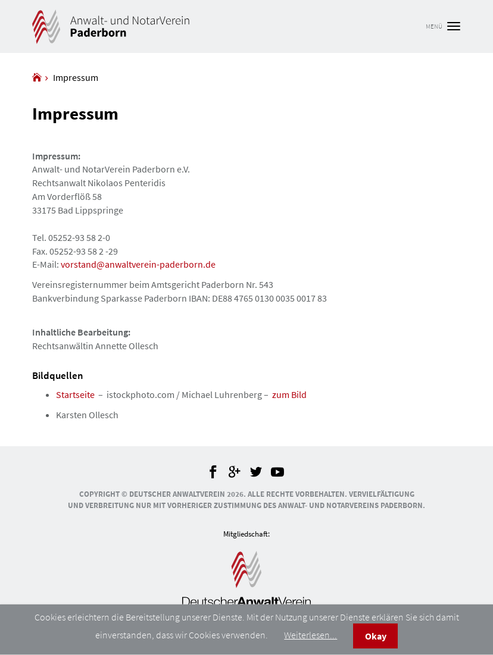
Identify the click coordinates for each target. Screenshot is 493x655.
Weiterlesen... (310, 635)
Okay (375, 636)
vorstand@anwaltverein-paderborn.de (138, 264)
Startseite (75, 394)
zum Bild (289, 394)
